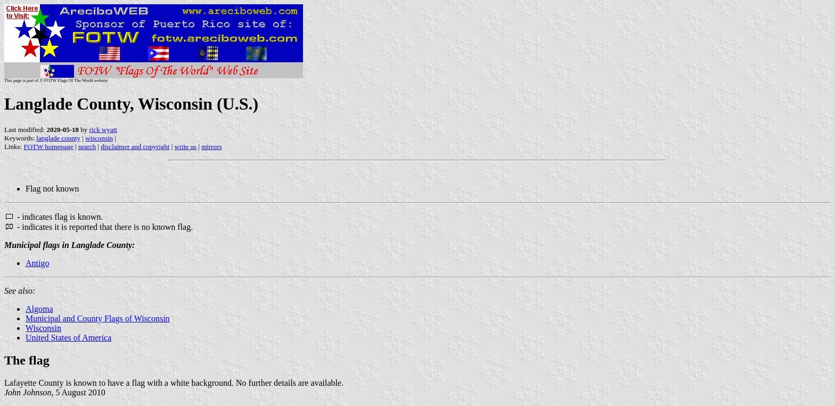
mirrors (211, 147)
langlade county (58, 138)
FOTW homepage (48, 147)
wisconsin (99, 138)
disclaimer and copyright (135, 147)
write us (186, 147)
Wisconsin (43, 328)
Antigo (37, 263)
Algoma (39, 308)
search (87, 147)
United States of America (68, 337)
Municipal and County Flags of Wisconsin (98, 318)
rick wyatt (103, 130)
